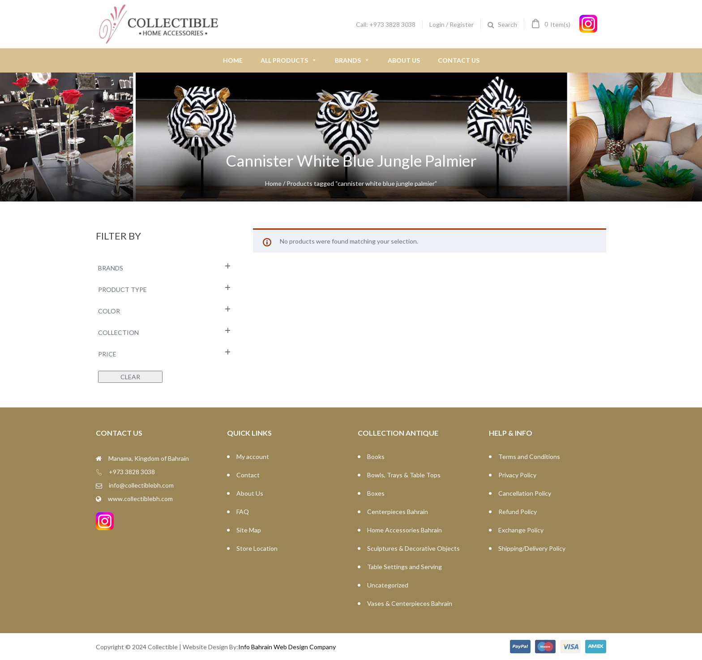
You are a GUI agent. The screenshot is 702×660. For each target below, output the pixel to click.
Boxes (376, 493)
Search (507, 24)
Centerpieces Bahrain (397, 511)
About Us (404, 60)
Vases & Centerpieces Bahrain (409, 603)
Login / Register (451, 24)
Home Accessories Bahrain (404, 530)
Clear (130, 377)
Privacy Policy (517, 475)
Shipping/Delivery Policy (531, 548)
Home (233, 60)
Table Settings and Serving (404, 566)
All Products (289, 60)
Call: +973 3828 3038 (385, 24)
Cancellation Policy (524, 493)
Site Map (248, 530)
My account (252, 456)
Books (376, 456)
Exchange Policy (521, 530)
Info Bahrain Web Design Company (287, 647)
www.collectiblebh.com (140, 498)
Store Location (257, 548)
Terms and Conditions (529, 456)
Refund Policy (517, 511)
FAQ (242, 511)
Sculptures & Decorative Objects (413, 548)
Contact (248, 475)
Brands (352, 60)
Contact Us (458, 60)
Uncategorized (387, 585)
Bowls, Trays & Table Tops (404, 475)
